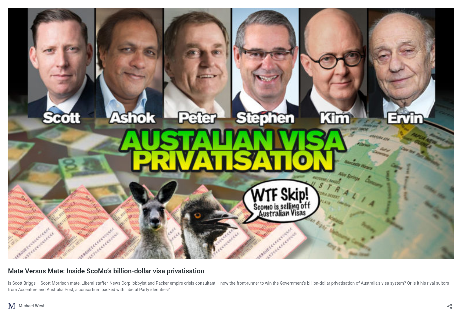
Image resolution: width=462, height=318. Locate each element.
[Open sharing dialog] (449, 304)
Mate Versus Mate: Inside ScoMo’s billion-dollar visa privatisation (106, 271)
